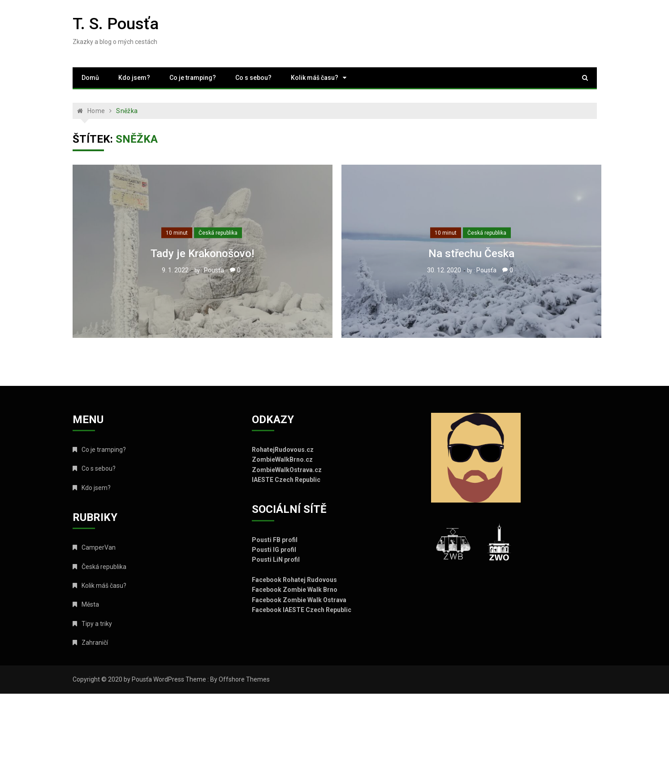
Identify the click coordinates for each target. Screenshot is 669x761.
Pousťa (214, 270)
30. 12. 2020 (444, 270)
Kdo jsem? (134, 77)
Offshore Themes (244, 679)
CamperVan (99, 547)
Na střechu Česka (471, 253)
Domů (90, 77)
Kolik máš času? (314, 77)
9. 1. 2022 (175, 270)
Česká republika (218, 233)
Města (90, 604)
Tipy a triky (97, 623)
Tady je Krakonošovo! (202, 253)
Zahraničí (95, 642)
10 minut (177, 233)
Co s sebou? (253, 77)
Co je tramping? (192, 77)
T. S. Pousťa (116, 23)
